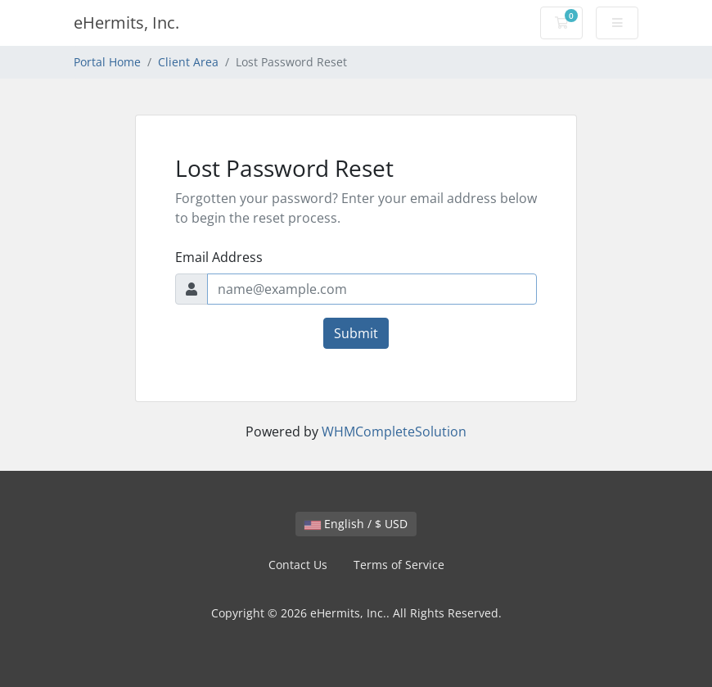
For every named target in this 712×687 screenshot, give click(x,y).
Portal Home (107, 62)
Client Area (188, 62)
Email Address (219, 257)
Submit (356, 333)
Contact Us (297, 564)
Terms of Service (399, 564)
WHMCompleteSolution (394, 432)
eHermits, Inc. (126, 22)
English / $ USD (356, 523)
